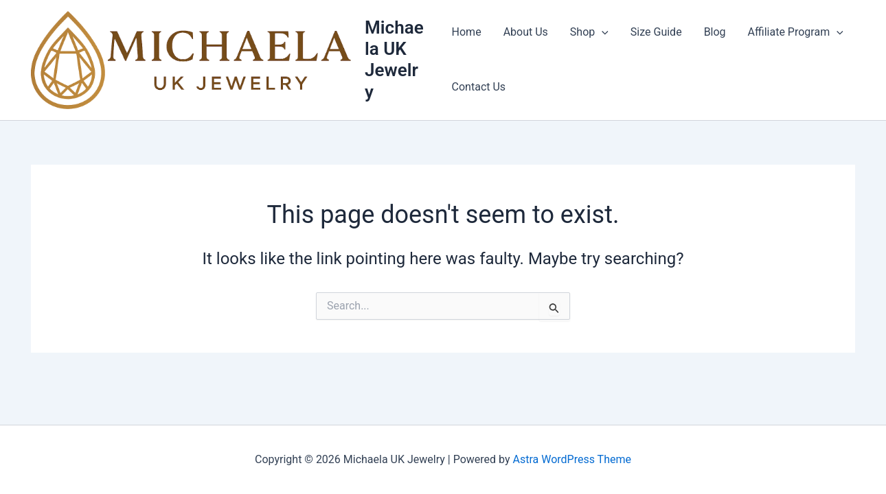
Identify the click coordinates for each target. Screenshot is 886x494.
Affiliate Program (795, 32)
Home (466, 31)
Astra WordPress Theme (572, 459)
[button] (602, 32)
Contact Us (479, 86)
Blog (715, 31)
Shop (589, 32)
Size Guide (656, 31)
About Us (525, 31)
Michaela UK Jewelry (394, 59)
